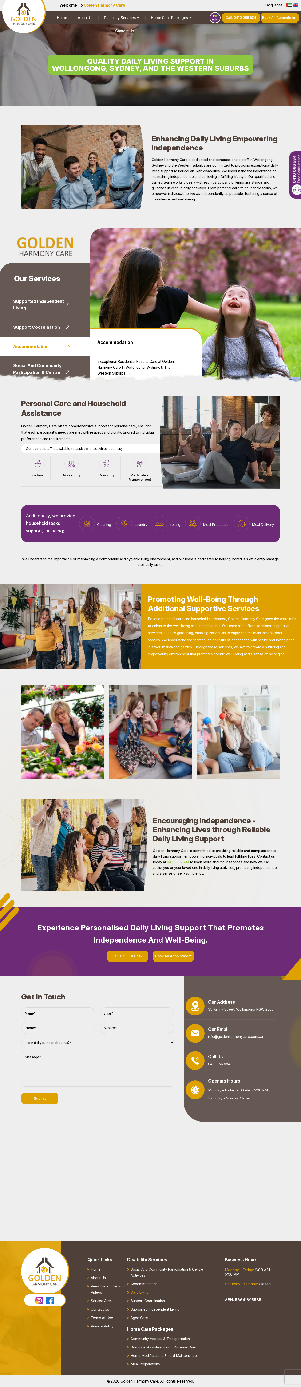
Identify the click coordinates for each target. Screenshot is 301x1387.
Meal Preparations (145, 1364)
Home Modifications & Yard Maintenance (164, 1355)
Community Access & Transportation (160, 1338)
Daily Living (140, 1292)
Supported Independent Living (155, 1309)
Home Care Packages (148, 18)
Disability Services (105, 18)
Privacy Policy (102, 1326)
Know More (118, 357)
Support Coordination (148, 1301)
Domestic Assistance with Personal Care (163, 1347)
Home (59, 18)
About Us (77, 18)
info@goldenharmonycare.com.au (235, 1036)
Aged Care (139, 1317)
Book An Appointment (164, 357)
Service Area (101, 1301)
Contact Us (186, 18)
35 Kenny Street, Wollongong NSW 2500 (241, 1009)
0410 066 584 (178, 862)
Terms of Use (102, 1317)
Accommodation (144, 1284)
